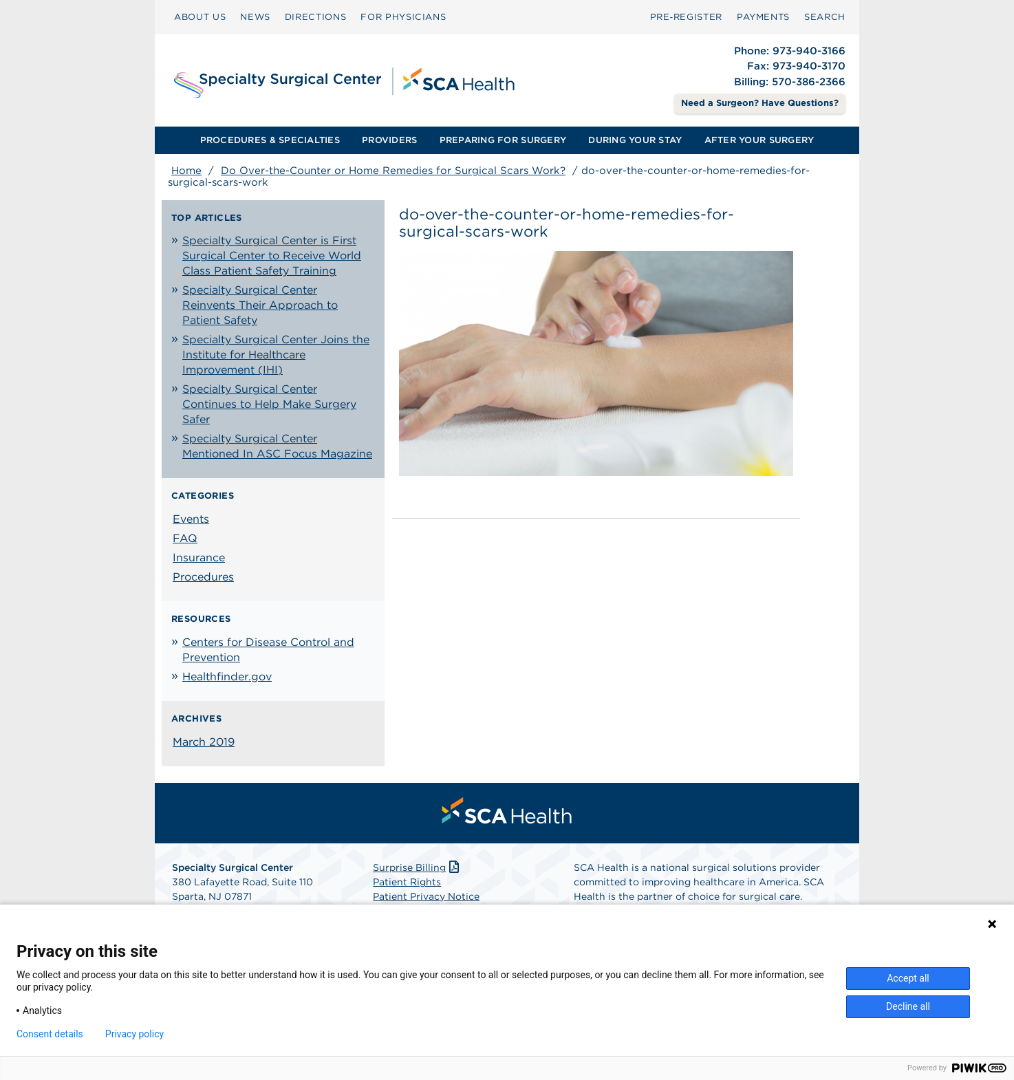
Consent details (50, 1033)
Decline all (908, 1006)
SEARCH (824, 17)
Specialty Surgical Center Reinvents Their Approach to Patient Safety (260, 305)
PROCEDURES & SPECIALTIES (270, 140)
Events (191, 519)
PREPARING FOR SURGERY (503, 140)
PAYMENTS (763, 17)
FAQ (185, 538)
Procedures (203, 576)
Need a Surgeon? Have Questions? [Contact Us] (760, 103)
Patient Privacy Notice (426, 896)
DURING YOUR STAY (635, 140)
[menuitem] (200, 17)
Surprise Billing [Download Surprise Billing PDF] (417, 867)
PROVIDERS (389, 140)
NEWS (255, 17)
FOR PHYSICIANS (403, 17)
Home (186, 170)
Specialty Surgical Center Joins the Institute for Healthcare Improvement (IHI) (275, 354)
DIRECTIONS (316, 17)
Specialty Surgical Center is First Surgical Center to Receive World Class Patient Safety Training (271, 255)
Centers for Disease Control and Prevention (268, 650)
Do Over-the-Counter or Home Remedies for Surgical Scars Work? (393, 170)
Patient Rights (407, 881)
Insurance (199, 557)
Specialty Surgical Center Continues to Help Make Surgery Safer (269, 404)
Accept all (908, 978)
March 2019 (204, 741)
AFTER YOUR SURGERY (759, 140)
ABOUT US (200, 17)
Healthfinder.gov (227, 676)
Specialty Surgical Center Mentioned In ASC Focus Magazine (277, 446)
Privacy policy (134, 1033)
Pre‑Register (686, 17)
